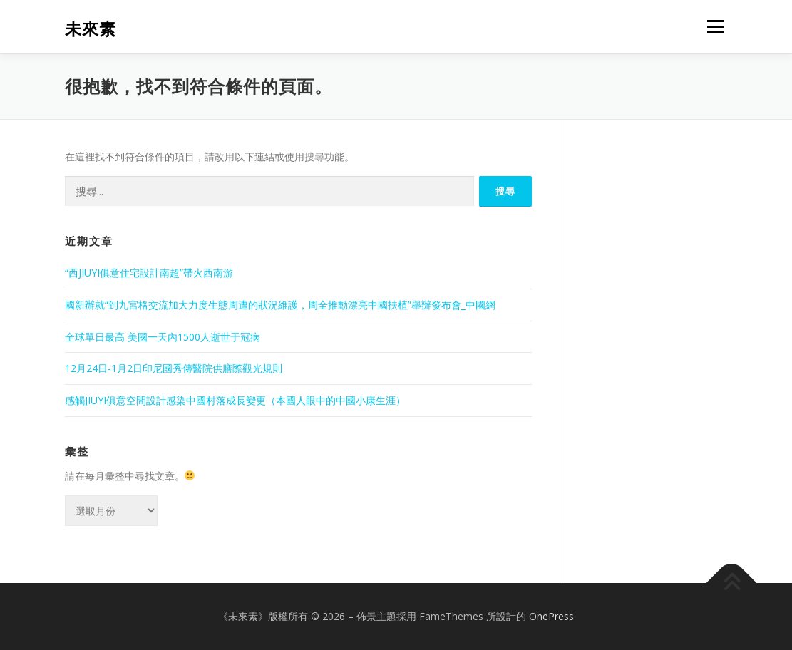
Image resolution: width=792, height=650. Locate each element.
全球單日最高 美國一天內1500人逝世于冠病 (162, 337)
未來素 (90, 28)
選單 (713, 26)
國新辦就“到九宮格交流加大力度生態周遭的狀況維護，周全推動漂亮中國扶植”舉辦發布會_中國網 (280, 304)
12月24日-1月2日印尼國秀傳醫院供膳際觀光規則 (173, 368)
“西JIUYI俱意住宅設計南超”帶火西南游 (149, 272)
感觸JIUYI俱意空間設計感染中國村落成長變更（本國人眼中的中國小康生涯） (235, 400)
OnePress (551, 616)
